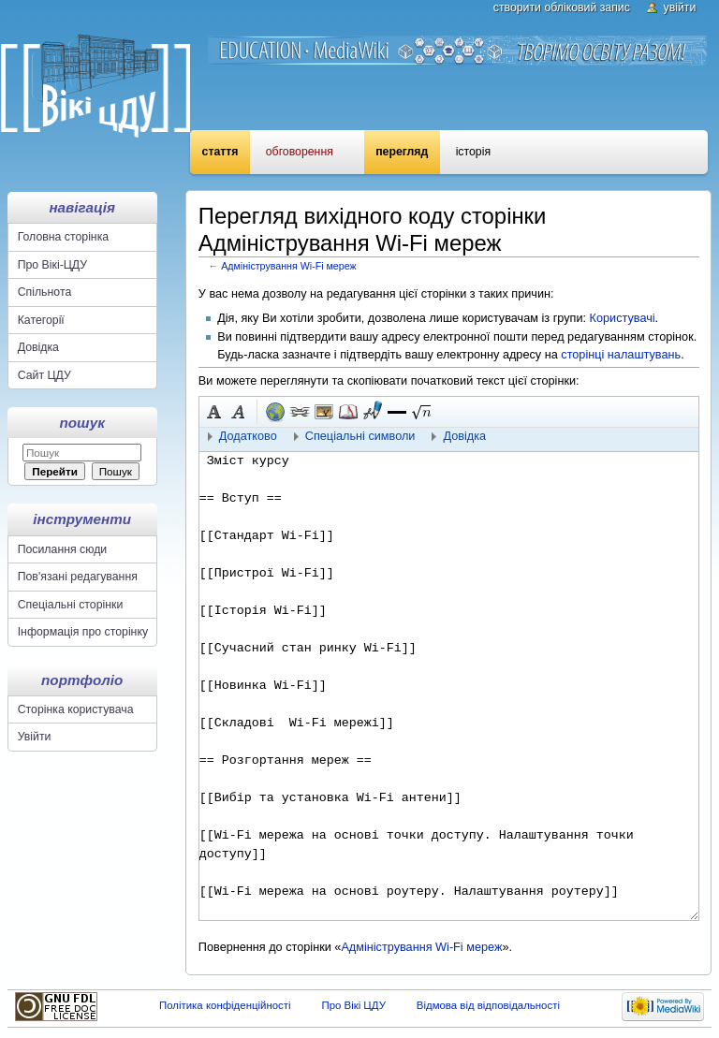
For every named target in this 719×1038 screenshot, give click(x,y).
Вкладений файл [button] (324, 412)
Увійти (680, 7)
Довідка (38, 347)
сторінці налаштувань (621, 354)
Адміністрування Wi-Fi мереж (289, 265)
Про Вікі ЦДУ (353, 1005)
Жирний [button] (214, 412)
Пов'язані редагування (78, 576)
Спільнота (45, 292)
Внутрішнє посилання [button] (299, 412)
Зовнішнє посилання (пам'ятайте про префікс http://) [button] (275, 412)
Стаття (220, 151)
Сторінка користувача (76, 709)
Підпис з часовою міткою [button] (372, 412)
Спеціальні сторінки (71, 604)
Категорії (41, 320)
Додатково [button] (248, 436)
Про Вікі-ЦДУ (52, 264)
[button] (397, 412)
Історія (473, 151)
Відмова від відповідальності (488, 1005)
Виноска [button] (348, 412)
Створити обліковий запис (561, 7)
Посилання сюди (63, 549)
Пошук (82, 423)
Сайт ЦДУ (44, 375)
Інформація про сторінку (83, 631)
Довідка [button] (464, 436)
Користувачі (622, 318)
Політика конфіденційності (225, 1005)
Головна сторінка (63, 236)
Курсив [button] (239, 412)
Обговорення (299, 151)
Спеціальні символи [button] (360, 436)
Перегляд (401, 151)
